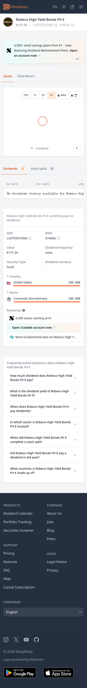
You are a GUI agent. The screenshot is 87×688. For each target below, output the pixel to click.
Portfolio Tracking (17, 522)
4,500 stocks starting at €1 (33, 318)
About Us (54, 513)
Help (7, 578)
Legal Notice (57, 561)
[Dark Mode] (64, 7)
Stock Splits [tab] (43, 169)
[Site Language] (55, 6)
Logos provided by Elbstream (23, 659)
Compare (39, 148)
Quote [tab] (7, 76)
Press (51, 539)
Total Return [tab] (26, 76)
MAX (61, 95)
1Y (34, 95)
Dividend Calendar (18, 513)
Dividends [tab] (14, 169)
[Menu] (81, 7)
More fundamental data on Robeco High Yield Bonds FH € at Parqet (46, 337)
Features (10, 561)
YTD (25, 95)
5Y (51, 95)
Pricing (8, 553)
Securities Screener (18, 530)
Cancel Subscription (19, 587)
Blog (50, 530)
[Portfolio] (72, 7)
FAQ (6, 570)
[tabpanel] (43, 121)
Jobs (50, 522)
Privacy (52, 570)
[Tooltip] (23, 310)
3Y (43, 95)
